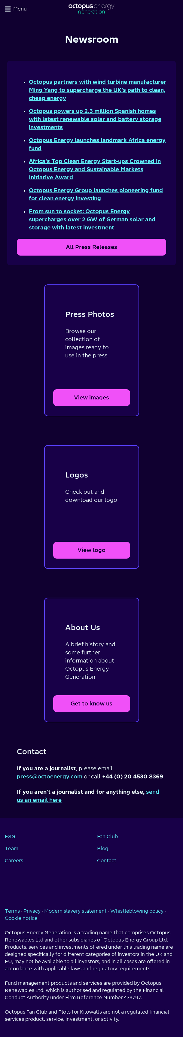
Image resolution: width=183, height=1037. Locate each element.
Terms (12, 911)
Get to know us (91, 703)
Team (11, 848)
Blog (102, 848)
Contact (106, 860)
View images (91, 397)
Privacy (32, 911)
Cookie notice (21, 918)
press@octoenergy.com (49, 776)
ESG (10, 836)
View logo (91, 550)
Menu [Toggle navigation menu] (16, 9)
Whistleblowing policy (136, 911)
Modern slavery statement (75, 911)
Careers (14, 860)
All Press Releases (91, 247)
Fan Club (107, 836)
